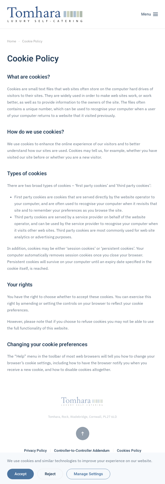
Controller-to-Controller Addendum (82, 451)
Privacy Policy (35, 451)
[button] (149, 14)
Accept (20, 474)
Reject (50, 474)
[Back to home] (46, 14)
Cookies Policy (129, 451)
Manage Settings (88, 474)
